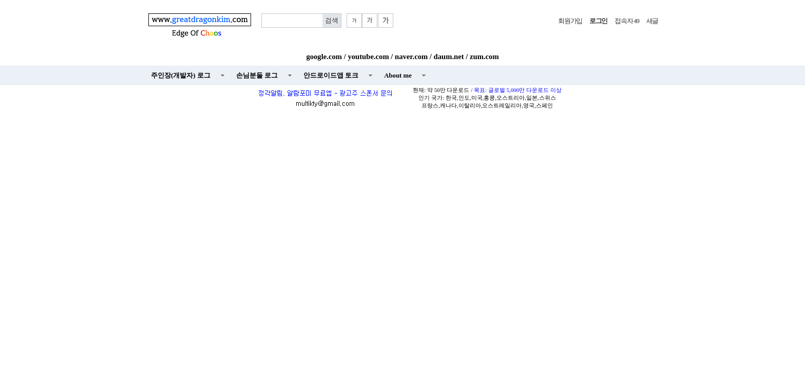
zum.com (484, 56)
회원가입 (570, 21)
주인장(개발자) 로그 (180, 75)
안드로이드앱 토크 (330, 75)
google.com (324, 56)
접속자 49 (627, 21)
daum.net (449, 56)
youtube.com (368, 56)
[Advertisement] (402, 188)
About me (398, 75)
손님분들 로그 (257, 75)
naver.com (411, 56)
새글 (652, 21)
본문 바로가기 (0, 0)
